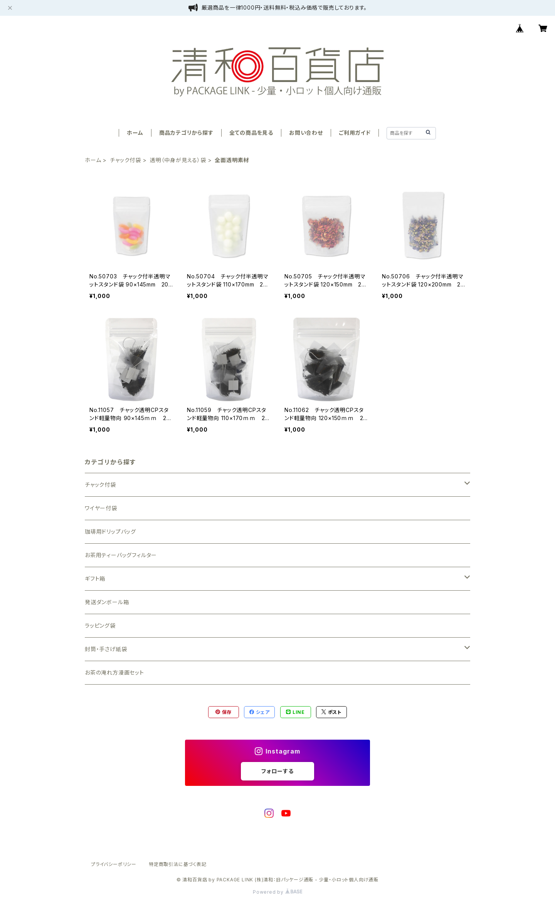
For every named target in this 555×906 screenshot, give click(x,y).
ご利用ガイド (355, 132)
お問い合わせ (306, 132)
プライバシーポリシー (113, 864)
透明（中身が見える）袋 (178, 160)
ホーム (135, 132)
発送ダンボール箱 (107, 602)
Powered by (277, 892)
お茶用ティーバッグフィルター (121, 555)
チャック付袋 (125, 160)
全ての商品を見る (251, 132)
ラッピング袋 (100, 625)
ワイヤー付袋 (101, 508)
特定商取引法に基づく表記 (178, 864)
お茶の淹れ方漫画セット (114, 672)
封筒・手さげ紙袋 (106, 649)
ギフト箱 (95, 578)
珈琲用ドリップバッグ (110, 531)
